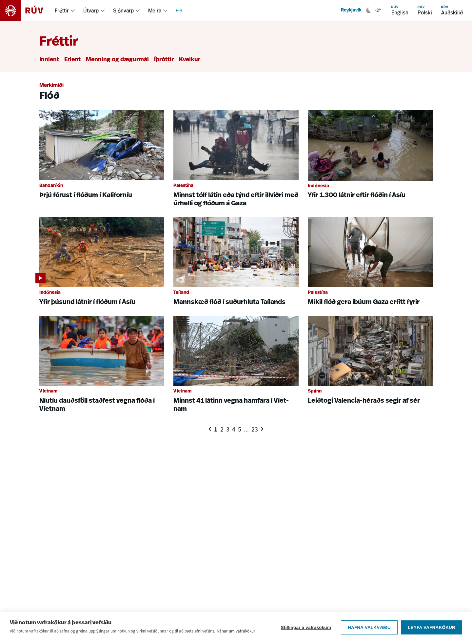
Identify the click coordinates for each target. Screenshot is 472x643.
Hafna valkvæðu (369, 628)
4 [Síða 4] (233, 429)
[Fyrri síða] (210, 429)
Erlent (72, 60)
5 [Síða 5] (239, 429)
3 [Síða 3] (227, 429)
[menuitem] (65, 10)
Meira (154, 10)
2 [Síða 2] (222, 429)
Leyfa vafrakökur (431, 628)
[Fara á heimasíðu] (27, 10)
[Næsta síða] (262, 429)
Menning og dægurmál (117, 60)
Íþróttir (164, 60)
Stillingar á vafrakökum (306, 628)
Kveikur (189, 60)
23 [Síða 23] (254, 429)
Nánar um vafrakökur (236, 631)
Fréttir (62, 10)
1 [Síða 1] (216, 429)
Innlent (49, 60)
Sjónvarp (123, 10)
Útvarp (91, 10)
